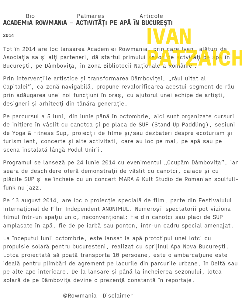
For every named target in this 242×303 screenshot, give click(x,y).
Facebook (16, 295)
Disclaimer (118, 295)
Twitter (43, 295)
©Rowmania (80, 295)
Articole (151, 15)
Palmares (91, 15)
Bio (30, 15)
